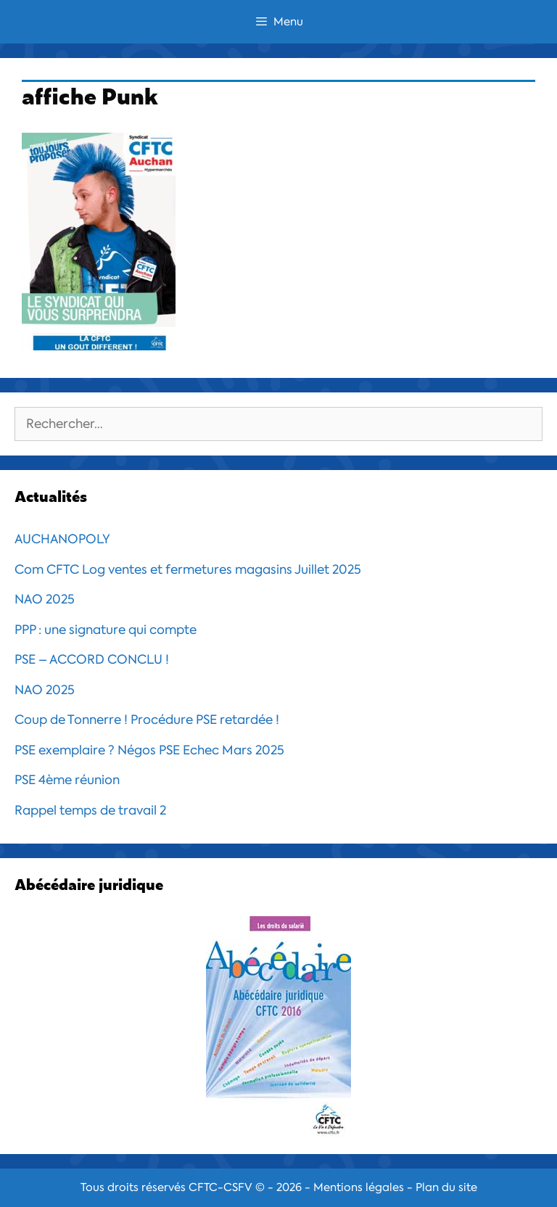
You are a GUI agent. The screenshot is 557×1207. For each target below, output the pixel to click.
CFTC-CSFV (220, 1187)
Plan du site (446, 1187)
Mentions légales (358, 1187)
